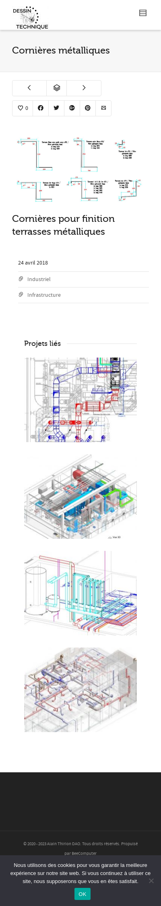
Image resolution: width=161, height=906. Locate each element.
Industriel (39, 279)
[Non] (151, 881)
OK (82, 894)
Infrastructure (44, 295)
